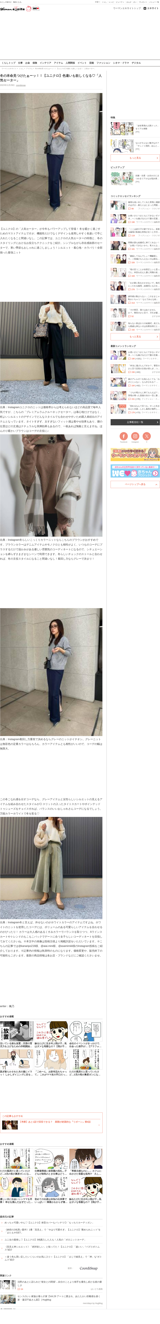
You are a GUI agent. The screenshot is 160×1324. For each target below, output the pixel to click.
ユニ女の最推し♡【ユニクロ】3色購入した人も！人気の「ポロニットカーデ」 (45, 1239)
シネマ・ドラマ (121, 63)
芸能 (91, 63)
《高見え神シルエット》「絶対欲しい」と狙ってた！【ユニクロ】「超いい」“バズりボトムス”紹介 (52, 1248)
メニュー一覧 (154, 2)
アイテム (58, 63)
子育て (97, 2)
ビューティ (120, 2)
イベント (82, 63)
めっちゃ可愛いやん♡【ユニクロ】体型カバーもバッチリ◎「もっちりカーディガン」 (49, 1222)
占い (135, 2)
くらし (104, 2)
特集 (113, 117)
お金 (27, 63)
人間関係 (70, 63)
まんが (128, 2)
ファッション (103, 63)
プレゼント (143, 2)
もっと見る (135, 158)
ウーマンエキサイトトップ (127, 8)
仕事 (20, 63)
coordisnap (21, 85)
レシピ (111, 2)
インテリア (45, 63)
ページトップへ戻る (135, 484)
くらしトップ (8, 63)
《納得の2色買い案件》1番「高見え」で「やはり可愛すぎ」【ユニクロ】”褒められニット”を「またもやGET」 (53, 1231)
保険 (34, 63)
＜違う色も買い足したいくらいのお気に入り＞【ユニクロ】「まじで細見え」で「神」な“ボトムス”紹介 (53, 1258)
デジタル (136, 63)
